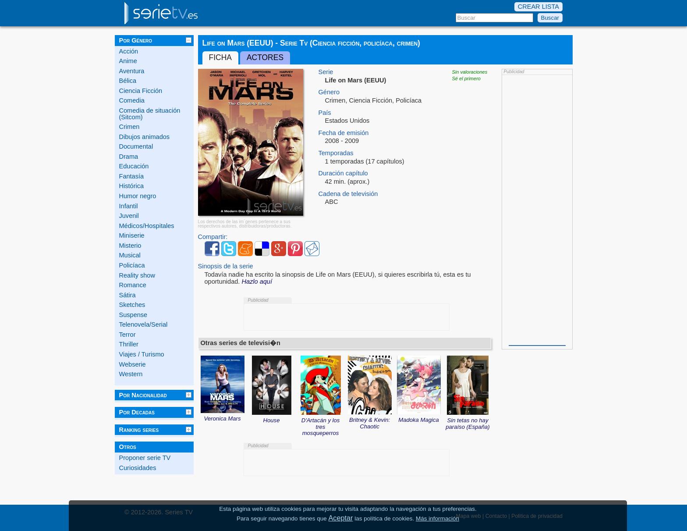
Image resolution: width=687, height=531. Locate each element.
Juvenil (129, 215)
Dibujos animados (144, 136)
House (271, 417)
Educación (134, 166)
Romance (132, 285)
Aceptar (341, 518)
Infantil (128, 206)
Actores (265, 57)
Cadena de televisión (348, 194)
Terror (127, 334)
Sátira (127, 295)
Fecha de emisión (344, 133)
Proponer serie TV (145, 457)
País (325, 113)
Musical (130, 255)
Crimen (129, 126)
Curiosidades (137, 467)
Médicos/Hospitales (146, 225)
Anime (128, 60)
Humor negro (137, 196)
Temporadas (336, 153)
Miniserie (132, 235)
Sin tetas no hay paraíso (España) (467, 420)
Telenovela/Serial (143, 324)
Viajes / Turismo (141, 354)
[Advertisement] (537, 209)
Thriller (128, 344)
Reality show (137, 275)
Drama (128, 156)
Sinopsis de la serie (225, 266)
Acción (128, 51)
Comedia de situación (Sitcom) (150, 114)
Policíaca (132, 265)
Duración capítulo (343, 173)
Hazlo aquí (256, 281)
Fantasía (131, 176)
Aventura (132, 71)
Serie (326, 72)
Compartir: (213, 237)
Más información (437, 518)
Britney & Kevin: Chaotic (370, 420)
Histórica (131, 185)
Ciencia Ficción (141, 90)
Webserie (132, 364)
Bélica (128, 80)
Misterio (130, 245)
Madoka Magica (419, 417)
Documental (136, 146)
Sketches (132, 304)
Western (131, 374)
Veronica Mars (222, 415)
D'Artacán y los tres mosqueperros (321, 424)
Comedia (132, 100)
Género (329, 92)
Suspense (133, 314)
